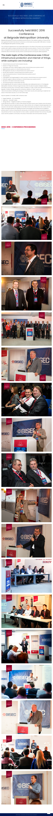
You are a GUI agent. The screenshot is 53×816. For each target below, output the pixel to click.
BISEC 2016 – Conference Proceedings (18, 127)
